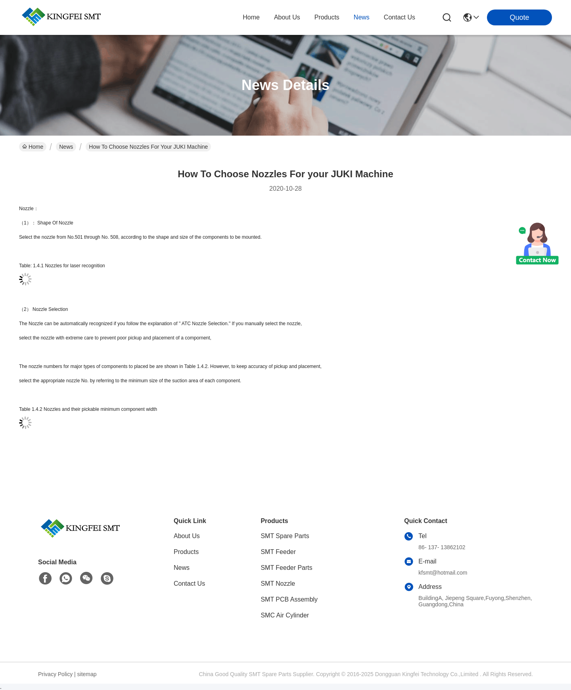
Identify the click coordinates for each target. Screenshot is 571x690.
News (66, 147)
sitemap (87, 674)
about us (287, 17)
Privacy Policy (55, 674)
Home (251, 17)
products (326, 17)
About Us (187, 536)
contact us (399, 17)
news (362, 17)
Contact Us (189, 583)
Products (186, 551)
